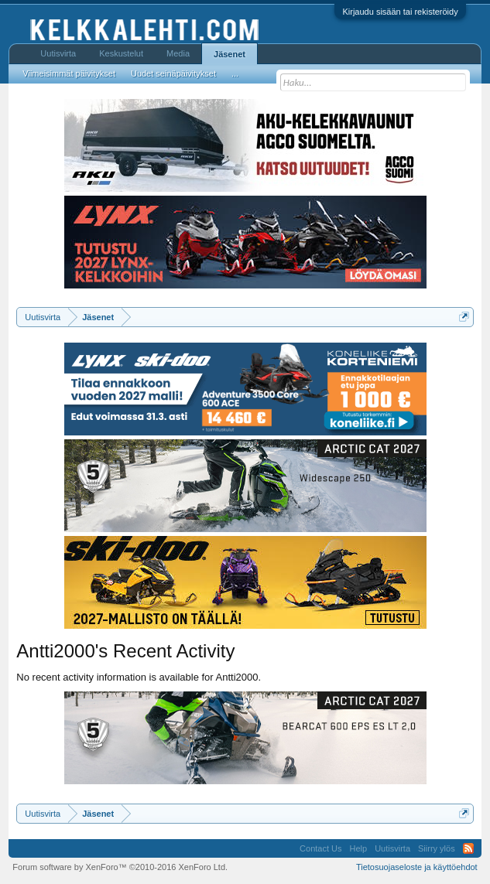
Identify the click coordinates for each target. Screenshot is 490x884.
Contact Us (320, 848)
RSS (468, 848)
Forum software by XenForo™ (120, 867)
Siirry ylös (436, 848)
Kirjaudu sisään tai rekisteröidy (399, 11)
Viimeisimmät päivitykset (68, 73)
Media (178, 53)
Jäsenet (229, 54)
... (234, 73)
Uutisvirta (58, 53)
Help (359, 848)
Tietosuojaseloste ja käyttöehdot (417, 867)
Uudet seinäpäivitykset (173, 73)
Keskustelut (121, 53)
